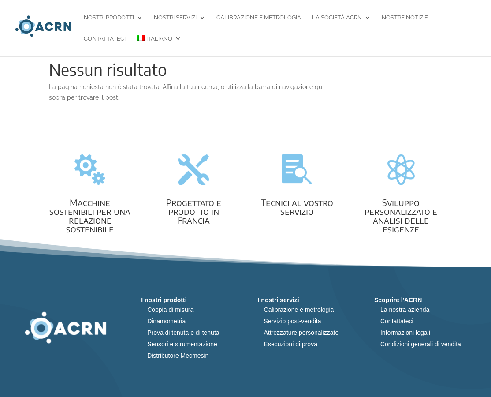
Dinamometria (166, 321)
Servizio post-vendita (292, 321)
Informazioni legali (405, 332)
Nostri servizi (175, 18)
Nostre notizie (405, 18)
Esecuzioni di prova (290, 344)
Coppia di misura (170, 309)
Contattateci (105, 39)
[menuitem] (159, 45)
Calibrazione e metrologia (258, 18)
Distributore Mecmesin (177, 355)
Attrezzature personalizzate (301, 332)
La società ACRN (337, 18)
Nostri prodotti (109, 18)
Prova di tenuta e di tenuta (183, 332)
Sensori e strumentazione (182, 344)
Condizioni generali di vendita (420, 344)
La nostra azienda (404, 309)
